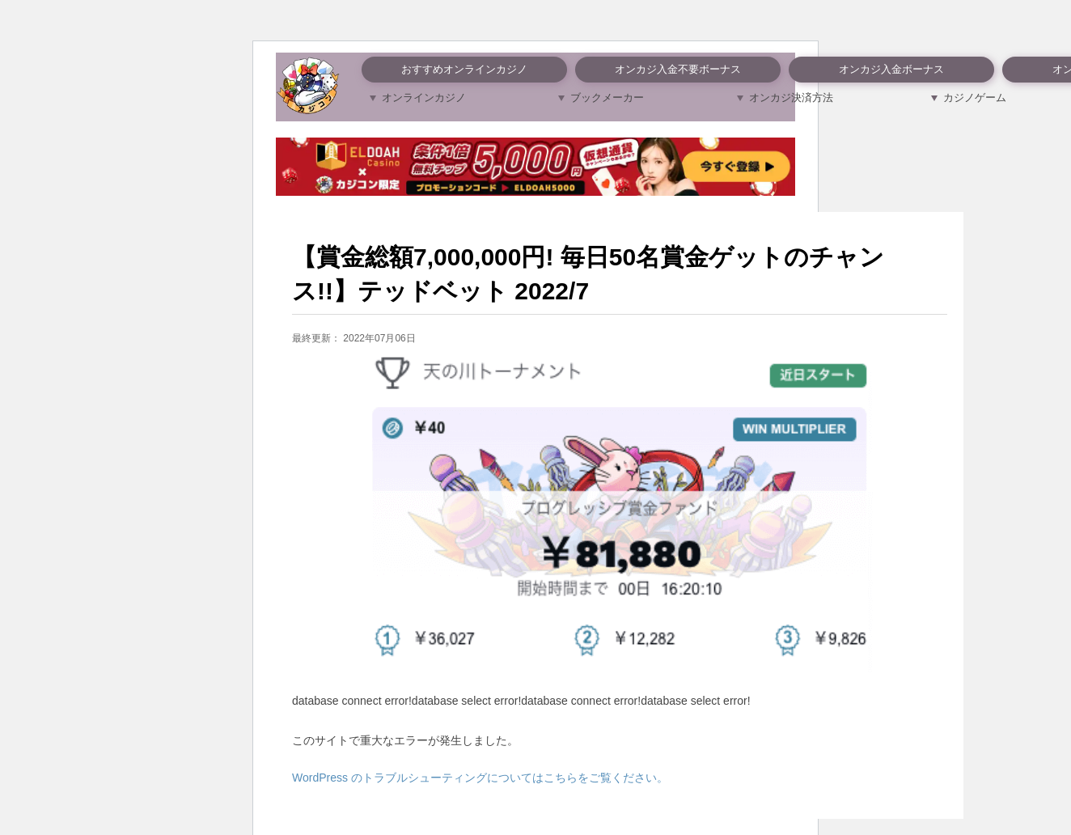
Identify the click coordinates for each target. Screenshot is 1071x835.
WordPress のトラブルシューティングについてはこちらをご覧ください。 (480, 777)
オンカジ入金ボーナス (891, 69)
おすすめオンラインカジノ (464, 69)
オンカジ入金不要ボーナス (678, 69)
